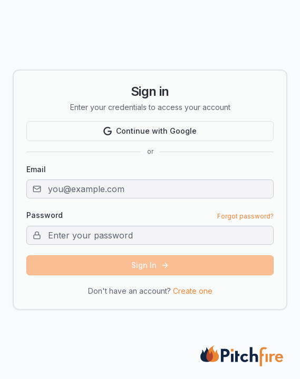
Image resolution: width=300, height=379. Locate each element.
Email (36, 169)
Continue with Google (150, 130)
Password (44, 215)
